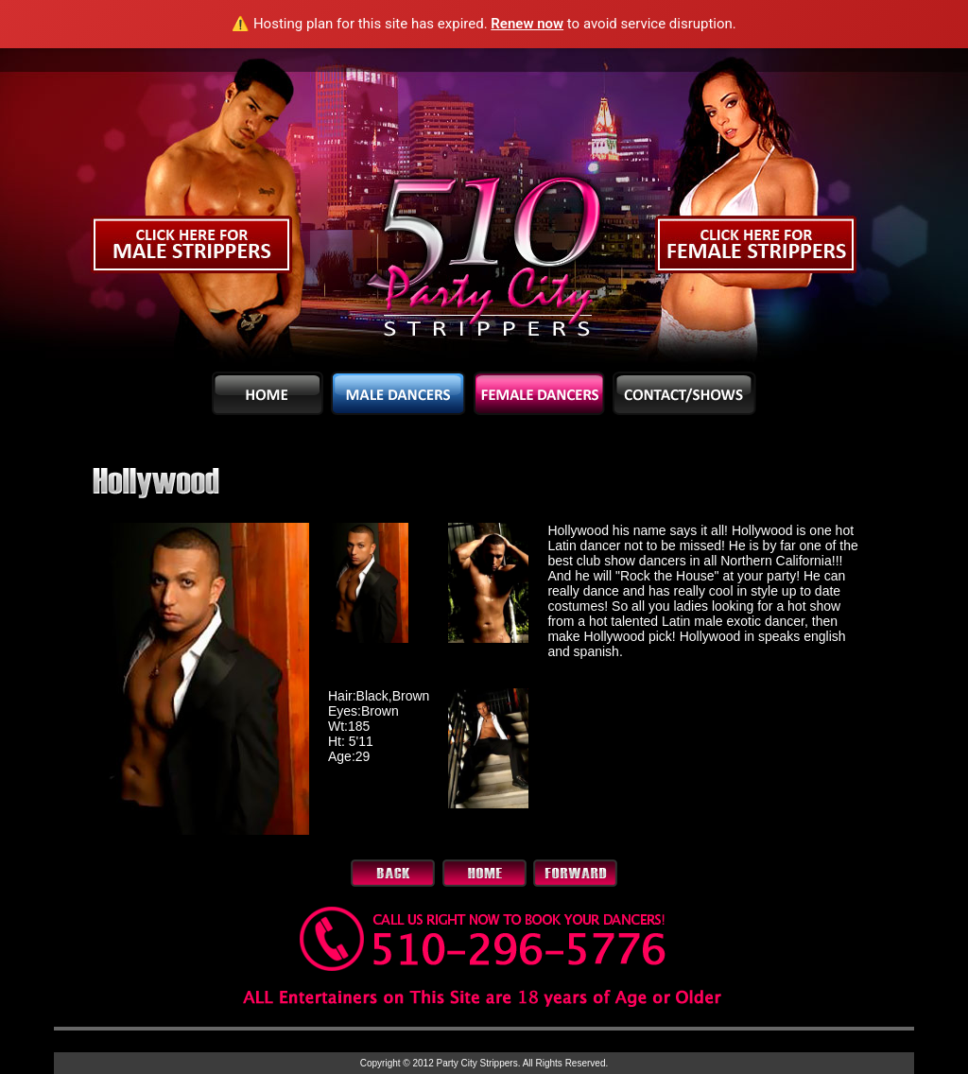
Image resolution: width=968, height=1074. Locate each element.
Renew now (527, 23)
